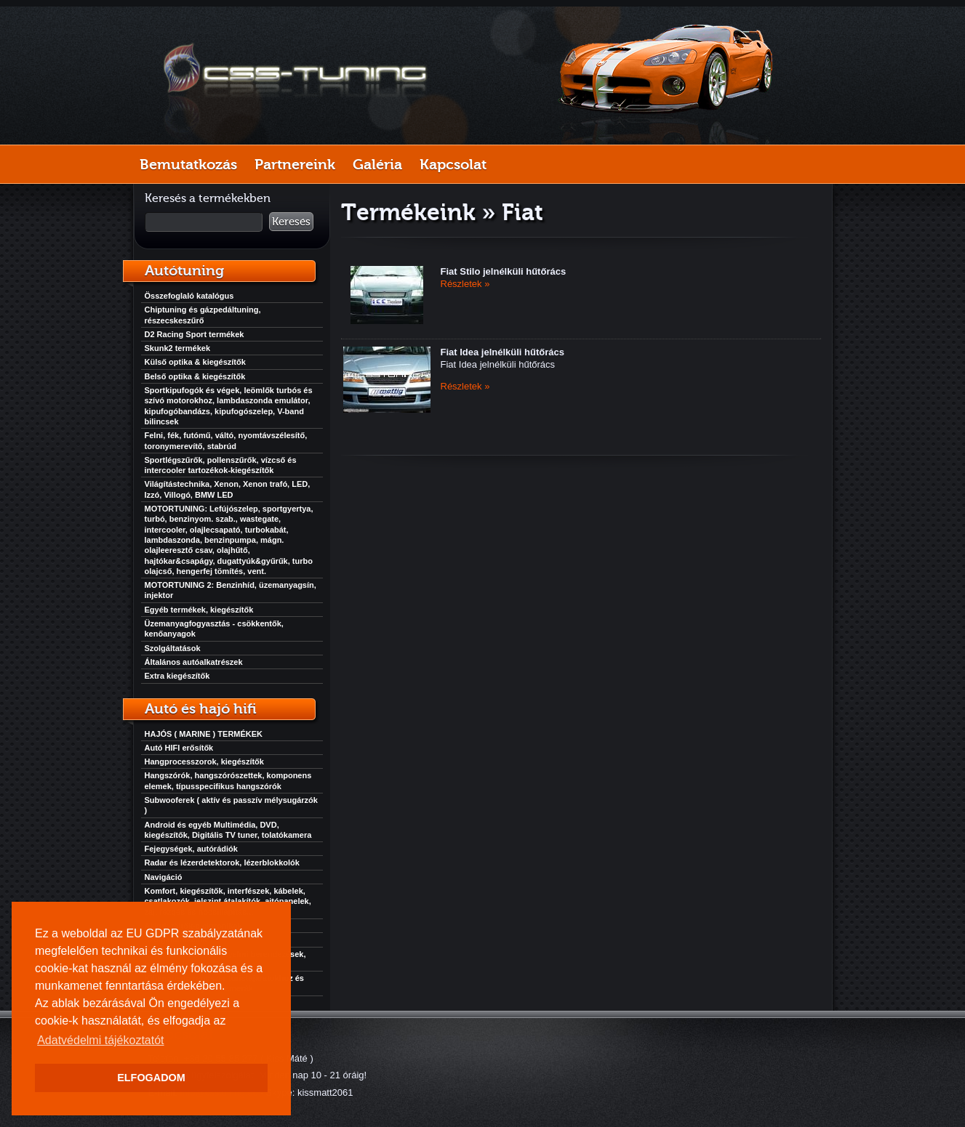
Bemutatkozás (188, 164)
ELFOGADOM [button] (151, 1077)
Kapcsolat (453, 164)
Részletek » (465, 283)
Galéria (377, 164)
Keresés (291, 221)
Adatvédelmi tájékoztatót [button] (100, 1040)
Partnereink (295, 164)
